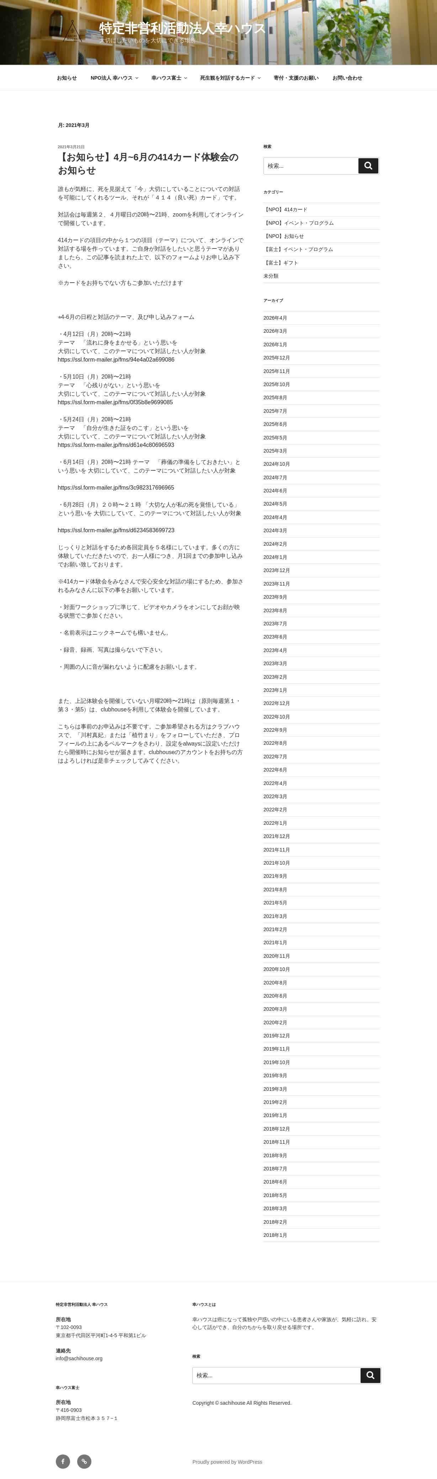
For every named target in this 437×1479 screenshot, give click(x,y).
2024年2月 (275, 544)
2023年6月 (275, 637)
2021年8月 (275, 889)
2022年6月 (275, 770)
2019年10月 (276, 1062)
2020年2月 (275, 1022)
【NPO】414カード (285, 209)
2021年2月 (275, 929)
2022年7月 (275, 756)
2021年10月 (276, 863)
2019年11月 (276, 1049)
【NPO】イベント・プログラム (298, 223)
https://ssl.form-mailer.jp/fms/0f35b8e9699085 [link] (115, 402)
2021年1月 (275, 942)
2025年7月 (275, 411)
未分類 (270, 276)
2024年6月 (275, 490)
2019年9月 (275, 1075)
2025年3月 (275, 451)
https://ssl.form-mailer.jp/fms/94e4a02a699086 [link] (116, 360)
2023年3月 (275, 663)
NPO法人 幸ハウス (115, 78)
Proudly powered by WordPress (227, 1462)
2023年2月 (275, 677)
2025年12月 (276, 358)
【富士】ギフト (280, 263)
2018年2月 (275, 1222)
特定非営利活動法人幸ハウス (183, 28)
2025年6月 (275, 424)
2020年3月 (275, 1009)
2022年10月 (276, 717)
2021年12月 (276, 836)
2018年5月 (275, 1195)
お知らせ (67, 78)
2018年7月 (275, 1168)
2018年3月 (275, 1208)
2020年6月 (275, 996)
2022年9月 (275, 730)
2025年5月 (275, 438)
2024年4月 (275, 517)
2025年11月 (276, 371)
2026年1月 (275, 344)
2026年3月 (275, 331)
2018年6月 (275, 1182)
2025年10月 (276, 384)
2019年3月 (275, 1089)
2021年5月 (275, 903)
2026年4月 (275, 318)
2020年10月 (276, 969)
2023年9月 (275, 597)
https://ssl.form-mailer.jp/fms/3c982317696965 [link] (116, 488)
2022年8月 (275, 743)
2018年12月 (276, 1129)
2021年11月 (276, 850)
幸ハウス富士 (169, 78)
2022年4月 (275, 783)
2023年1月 (275, 690)
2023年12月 (276, 570)
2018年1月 (275, 1235)
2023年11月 (276, 584)
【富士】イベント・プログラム (298, 249)
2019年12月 (276, 1035)
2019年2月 (275, 1102)
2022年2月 (275, 809)
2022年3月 (275, 796)
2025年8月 (275, 397)
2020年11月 (276, 956)
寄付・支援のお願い (296, 78)
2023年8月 (275, 610)
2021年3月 (275, 916)
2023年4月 (275, 650)
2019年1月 (275, 1115)
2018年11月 (276, 1142)
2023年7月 (275, 623)
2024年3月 (275, 530)
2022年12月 (276, 703)
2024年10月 (276, 464)
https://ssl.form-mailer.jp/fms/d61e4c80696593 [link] (116, 445)
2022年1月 (275, 823)
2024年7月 (275, 477)
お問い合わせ (347, 78)
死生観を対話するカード (231, 78)
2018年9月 (275, 1155)
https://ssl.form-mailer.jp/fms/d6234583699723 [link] (116, 530)
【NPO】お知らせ (283, 236)
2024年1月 (275, 557)
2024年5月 (275, 504)
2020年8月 (275, 983)
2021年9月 (275, 876)
